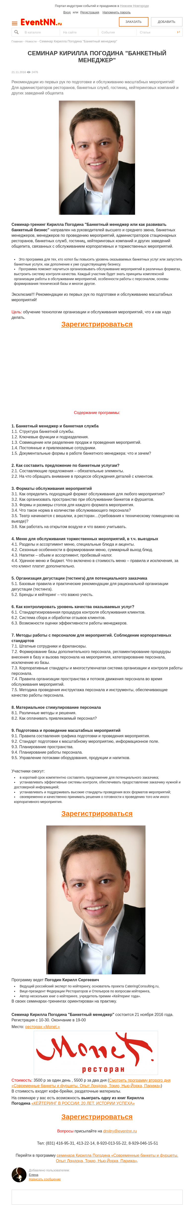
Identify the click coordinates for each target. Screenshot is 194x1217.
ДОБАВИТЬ (166, 22)
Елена (33, 1175)
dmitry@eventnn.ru (120, 1131)
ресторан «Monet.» (42, 1027)
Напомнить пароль (117, 12)
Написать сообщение (45, 1179)
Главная (17, 41)
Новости (31, 41)
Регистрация (89, 12)
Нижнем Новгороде (134, 6)
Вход (67, 12)
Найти (16, 32)
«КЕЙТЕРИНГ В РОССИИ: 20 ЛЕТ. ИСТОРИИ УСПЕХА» (83, 1103)
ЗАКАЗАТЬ (134, 22)
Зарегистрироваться (97, 324)
